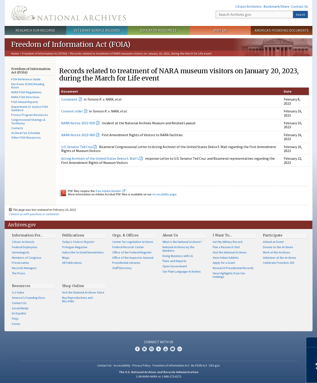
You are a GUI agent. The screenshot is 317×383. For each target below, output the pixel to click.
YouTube (165, 349)
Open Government (174, 266)
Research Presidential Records (233, 268)
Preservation (20, 263)
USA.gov (214, 365)
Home (15, 53)
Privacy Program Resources (29, 115)
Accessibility (122, 365)
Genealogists (20, 252)
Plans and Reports (174, 261)
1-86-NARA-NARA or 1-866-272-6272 (158, 376)
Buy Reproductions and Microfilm (77, 299)
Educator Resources (158, 30)
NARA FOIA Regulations (26, 92)
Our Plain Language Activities (181, 271)
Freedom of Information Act (171, 365)
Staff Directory (122, 268)
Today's (78, 242)
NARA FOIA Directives (25, 97)
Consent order (72, 111)
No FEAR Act (199, 365)
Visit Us (220, 30)
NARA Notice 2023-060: (78, 135)
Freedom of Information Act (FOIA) (44, 53)
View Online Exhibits (226, 258)
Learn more (278, 375)
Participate (272, 235)
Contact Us (299, 6)
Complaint (69, 99)
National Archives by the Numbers (178, 249)
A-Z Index (18, 292)
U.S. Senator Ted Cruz (77, 147)
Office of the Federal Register (132, 252)
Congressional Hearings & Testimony (28, 121)
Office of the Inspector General (132, 258)
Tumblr (158, 349)
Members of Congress (26, 258)
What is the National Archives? (182, 242)
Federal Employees (24, 247)
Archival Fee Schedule (25, 133)
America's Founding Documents (282, 30)
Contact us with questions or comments (34, 214)
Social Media (20, 308)
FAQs (15, 319)
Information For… (27, 235)
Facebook (137, 349)
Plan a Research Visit (226, 247)
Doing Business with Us (177, 256)
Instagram (151, 349)
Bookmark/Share (276, 6)
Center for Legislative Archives (132, 242)
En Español (19, 313)
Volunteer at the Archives (279, 258)
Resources (21, 286)
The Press (18, 273)
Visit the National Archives (230, 252)
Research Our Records (35, 30)
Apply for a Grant (224, 263)
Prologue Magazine (74, 247)
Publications (73, 235)
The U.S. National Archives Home (68, 12)
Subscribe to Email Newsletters (83, 252)
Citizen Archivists (248, 6)
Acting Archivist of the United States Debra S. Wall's (100, 158)
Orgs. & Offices (125, 235)
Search (300, 14)
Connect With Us (158, 342)
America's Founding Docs (28, 298)
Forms (16, 324)
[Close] (312, 342)
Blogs (66, 258)
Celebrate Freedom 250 (278, 263)
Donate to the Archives (278, 247)
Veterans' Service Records (97, 30)
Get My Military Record (227, 242)
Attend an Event (273, 242)
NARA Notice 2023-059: (78, 123)
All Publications (72, 263)
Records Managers (24, 268)
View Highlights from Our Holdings (229, 275)
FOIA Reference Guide (26, 79)
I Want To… (222, 235)
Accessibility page (164, 194)
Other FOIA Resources (26, 137)
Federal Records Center (128, 247)
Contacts (17, 128)
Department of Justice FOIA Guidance (29, 108)
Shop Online (73, 286)
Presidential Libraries (126, 263)
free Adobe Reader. (110, 191)
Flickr (179, 349)
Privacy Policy (141, 365)
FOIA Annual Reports (24, 102)
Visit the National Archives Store (83, 292)
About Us (170, 235)
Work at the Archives (276, 252)
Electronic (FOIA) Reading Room (27, 86)
